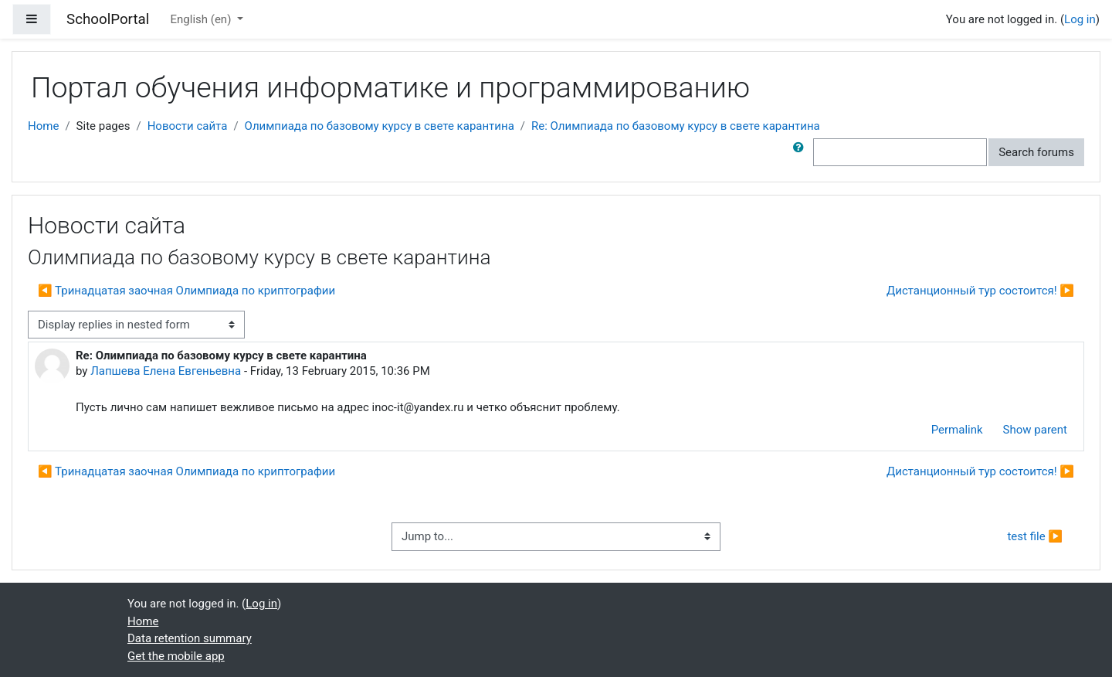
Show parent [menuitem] (1035, 430)
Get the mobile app (176, 656)
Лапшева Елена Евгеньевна (165, 371)
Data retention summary (189, 638)
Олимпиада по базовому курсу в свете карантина (379, 126)
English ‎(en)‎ (203, 19)
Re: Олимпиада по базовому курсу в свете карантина (675, 126)
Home (43, 126)
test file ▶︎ (1035, 536)
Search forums (1036, 152)
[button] (802, 152)
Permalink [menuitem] (957, 430)
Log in (1080, 19)
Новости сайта (187, 126)
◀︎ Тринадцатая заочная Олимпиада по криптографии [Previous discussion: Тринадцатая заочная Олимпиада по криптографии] (186, 291)
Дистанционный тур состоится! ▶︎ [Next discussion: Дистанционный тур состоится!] (980, 291)
